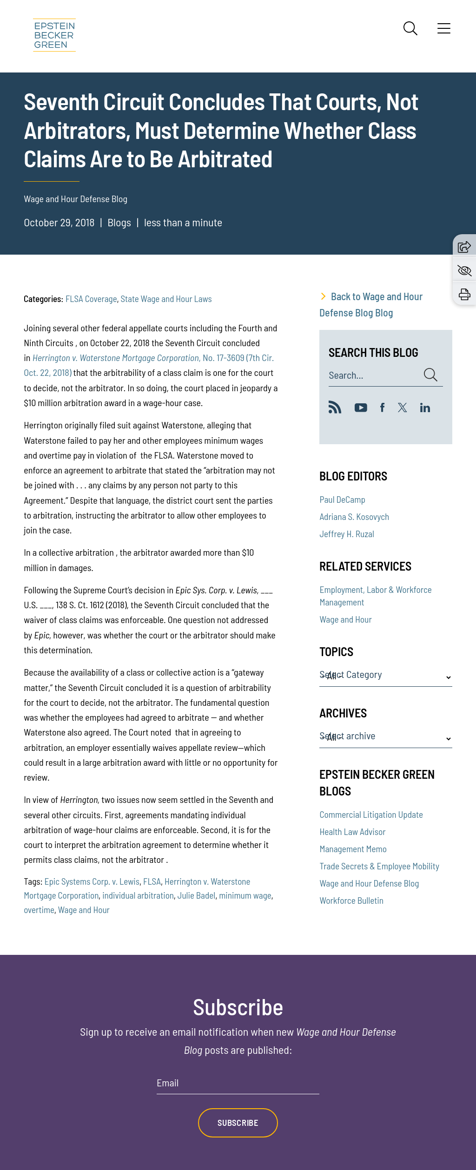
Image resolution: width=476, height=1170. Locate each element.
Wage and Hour (84, 909)
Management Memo (353, 848)
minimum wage (245, 895)
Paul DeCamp (342, 499)
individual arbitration (138, 895)
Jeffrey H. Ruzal (346, 533)
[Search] (410, 28)
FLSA (152, 881)
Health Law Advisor (352, 831)
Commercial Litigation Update (371, 814)
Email (167, 1082)
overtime (39, 909)
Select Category (350, 674)
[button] (464, 245)
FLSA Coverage (91, 298)
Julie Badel (196, 895)
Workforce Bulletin (351, 900)
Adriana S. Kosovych (354, 516)
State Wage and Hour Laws (166, 298)
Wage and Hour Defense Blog (369, 883)
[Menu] (444, 31)
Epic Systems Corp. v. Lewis (92, 881)
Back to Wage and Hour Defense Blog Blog (371, 304)
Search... (346, 375)
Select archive (347, 735)
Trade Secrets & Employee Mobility (379, 866)
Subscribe (238, 1122)
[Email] (238, 1085)
